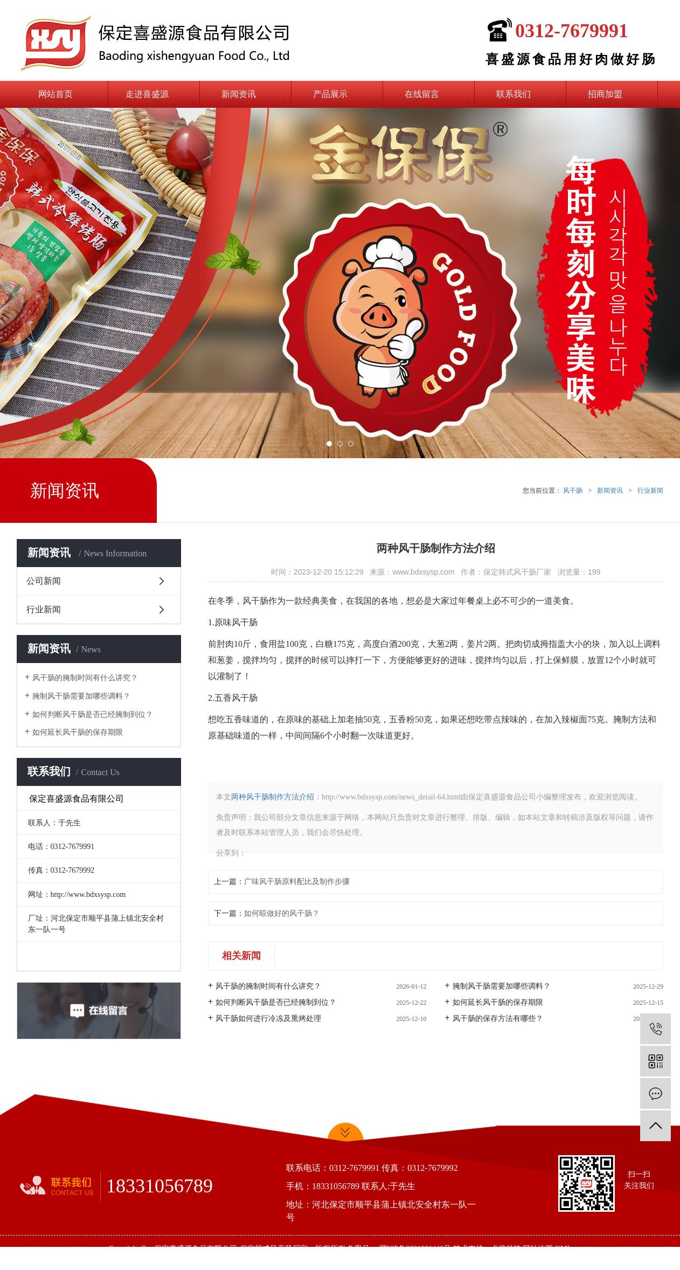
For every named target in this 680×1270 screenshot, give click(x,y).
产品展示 (330, 94)
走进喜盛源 (147, 94)
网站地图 (538, 1249)
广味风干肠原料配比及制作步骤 (297, 882)
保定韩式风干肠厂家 (274, 1249)
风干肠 (572, 490)
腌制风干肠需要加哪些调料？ (81, 696)
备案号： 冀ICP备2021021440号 (399, 1249)
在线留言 (422, 94)
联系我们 (513, 94)
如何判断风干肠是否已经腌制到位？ (92, 714)
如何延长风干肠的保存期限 (77, 732)
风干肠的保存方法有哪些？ (498, 1018)
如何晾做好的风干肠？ (282, 913)
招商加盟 (605, 94)
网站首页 (55, 94)
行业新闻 (650, 490)
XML (563, 1249)
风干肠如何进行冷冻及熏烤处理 (268, 1018)
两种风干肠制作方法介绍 (272, 797)
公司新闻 (43, 580)
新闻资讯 (238, 94)
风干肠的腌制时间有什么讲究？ (85, 678)
